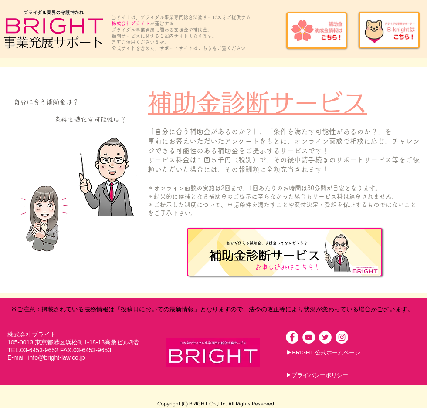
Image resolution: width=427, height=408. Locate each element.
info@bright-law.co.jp (56, 357)
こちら (205, 48)
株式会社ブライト (131, 23)
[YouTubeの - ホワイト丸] (308, 337)
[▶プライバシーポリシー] (317, 375)
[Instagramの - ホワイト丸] (342, 337)
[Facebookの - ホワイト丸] (292, 337)
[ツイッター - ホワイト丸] (325, 337)
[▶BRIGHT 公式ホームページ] (323, 352)
